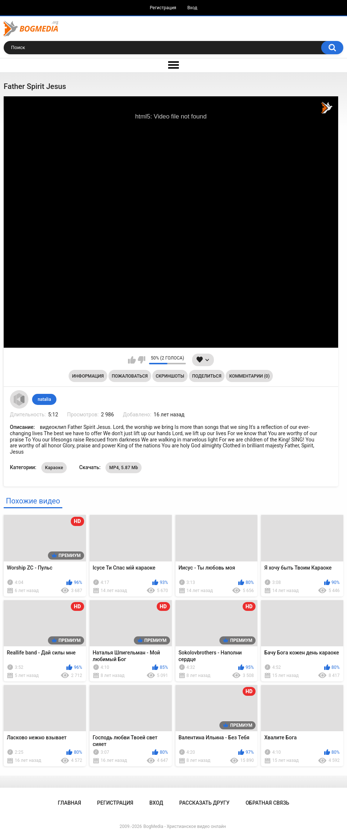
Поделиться (206, 376)
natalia (44, 399)
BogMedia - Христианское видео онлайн (184, 826)
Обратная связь (267, 803)
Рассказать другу (204, 803)
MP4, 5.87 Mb (123, 467)
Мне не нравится (141, 360)
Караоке (54, 467)
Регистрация (163, 7)
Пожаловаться (130, 376)
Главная (69, 803)
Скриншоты (170, 376)
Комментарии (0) (249, 376)
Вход (192, 7)
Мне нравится (132, 360)
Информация (88, 376)
